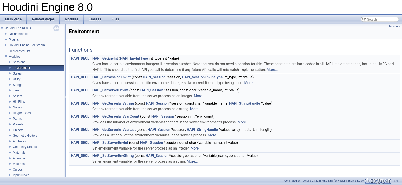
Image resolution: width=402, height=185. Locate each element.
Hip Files (19, 102)
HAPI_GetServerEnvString (113, 103)
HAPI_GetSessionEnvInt (111, 77)
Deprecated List (19, 51)
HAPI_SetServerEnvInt (110, 143)
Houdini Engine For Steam (27, 45)
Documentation (19, 34)
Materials (19, 152)
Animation (19, 158)
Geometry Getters (25, 135)
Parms (17, 119)
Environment (21, 68)
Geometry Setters (25, 147)
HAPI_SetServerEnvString (113, 156)
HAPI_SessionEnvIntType (202, 77)
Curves (18, 169)
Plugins (14, 39)
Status (17, 73)
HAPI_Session (154, 77)
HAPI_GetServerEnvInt (110, 90)
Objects (18, 130)
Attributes (19, 141)
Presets (18, 124)
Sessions (19, 62)
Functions (395, 26)
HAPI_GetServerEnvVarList (114, 129)
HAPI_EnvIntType (134, 58)
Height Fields (22, 113)
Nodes (17, 107)
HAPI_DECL (80, 58)
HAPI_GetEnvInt (105, 58)
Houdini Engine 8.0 (18, 28)
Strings (17, 85)
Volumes (19, 164)
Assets (17, 96)
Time (16, 90)
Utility (16, 79)
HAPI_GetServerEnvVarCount (115, 116)
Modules (14, 56)
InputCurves (21, 175)
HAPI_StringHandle (244, 103)
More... (272, 70)
